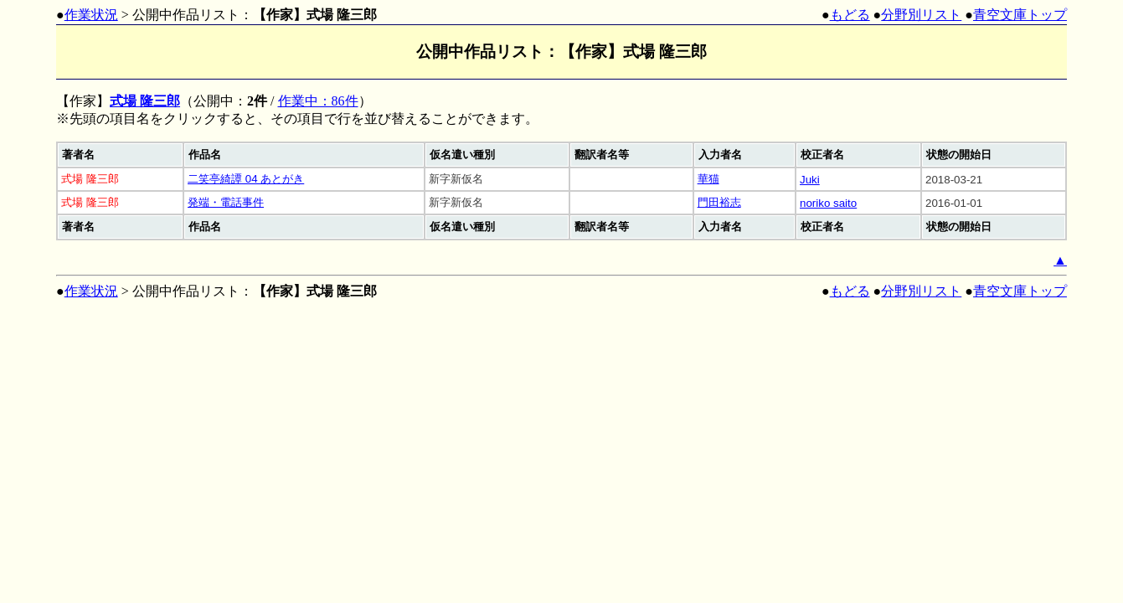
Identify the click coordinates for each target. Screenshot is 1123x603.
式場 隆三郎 (145, 101)
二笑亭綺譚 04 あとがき (246, 179)
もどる (850, 15)
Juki (810, 179)
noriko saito (828, 203)
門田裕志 (719, 202)
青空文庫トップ (1020, 15)
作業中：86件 (318, 101)
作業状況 (91, 15)
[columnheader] (120, 155)
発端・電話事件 (226, 202)
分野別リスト (921, 15)
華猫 (708, 179)
